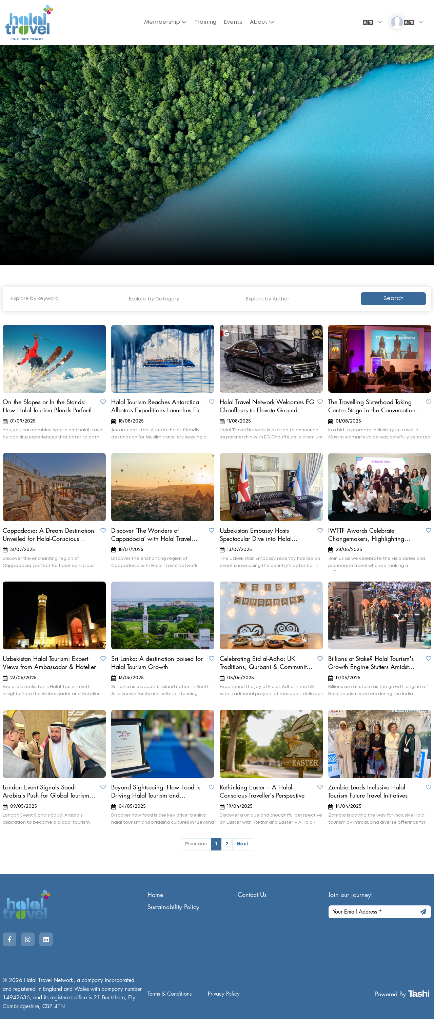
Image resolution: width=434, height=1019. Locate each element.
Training (205, 22)
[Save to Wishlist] (103, 402)
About (260, 22)
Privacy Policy (224, 994)
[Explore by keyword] (64, 299)
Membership (161, 22)
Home (155, 895)
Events (233, 22)
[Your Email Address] (379, 912)
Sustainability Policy (173, 907)
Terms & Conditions (169, 994)
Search (393, 298)
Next (243, 844)
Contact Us (252, 895)
